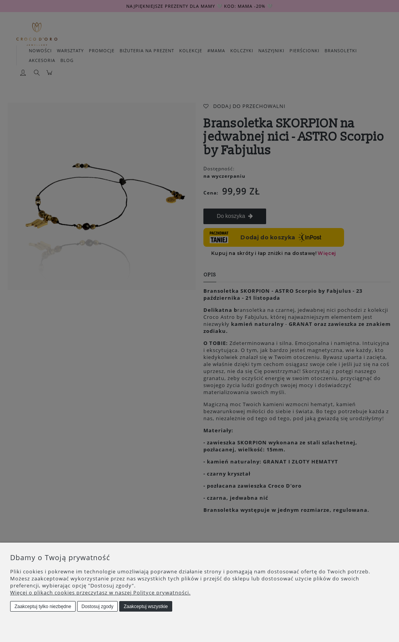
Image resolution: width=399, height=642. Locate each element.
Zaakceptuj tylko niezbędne (42, 606)
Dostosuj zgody (97, 606)
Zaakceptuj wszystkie (146, 606)
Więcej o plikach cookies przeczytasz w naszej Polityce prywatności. (100, 592)
